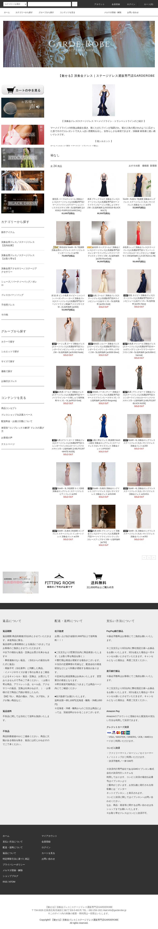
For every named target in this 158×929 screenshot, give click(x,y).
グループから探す (44, 12)
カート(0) (146, 4)
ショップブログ (10, 876)
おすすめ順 (134, 165)
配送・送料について (13, 847)
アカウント (98, 4)
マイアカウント (49, 836)
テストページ (8, 444)
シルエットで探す (63, 146)
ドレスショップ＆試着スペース (16, 414)
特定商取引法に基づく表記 (16, 859)
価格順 (145, 165)
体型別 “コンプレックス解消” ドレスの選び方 (22, 429)
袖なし (96, 146)
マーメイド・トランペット (81, 146)
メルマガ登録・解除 (110, 12)
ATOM (12, 881)
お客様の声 (6, 437)
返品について (9, 853)
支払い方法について (13, 841)
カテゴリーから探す (22, 12)
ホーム (7, 12)
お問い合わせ (131, 12)
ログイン (129, 4)
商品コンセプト (9, 408)
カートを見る (48, 853)
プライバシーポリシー (14, 864)
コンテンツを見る (65, 12)
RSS (5, 881)
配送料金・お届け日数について (16, 421)
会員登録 (114, 4)
